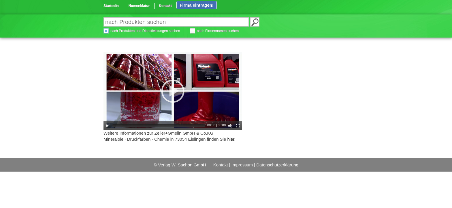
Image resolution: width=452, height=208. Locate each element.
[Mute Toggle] (230, 125)
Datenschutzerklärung (277, 164)
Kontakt (165, 6)
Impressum (242, 164)
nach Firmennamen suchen (218, 31)
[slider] (158, 125)
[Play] (107, 125)
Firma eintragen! (197, 5)
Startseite (111, 6)
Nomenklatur (139, 6)
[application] (172, 91)
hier (230, 139)
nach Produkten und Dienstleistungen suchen (145, 31)
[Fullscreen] (238, 125)
